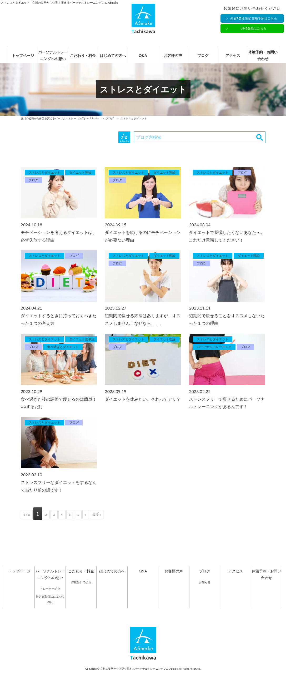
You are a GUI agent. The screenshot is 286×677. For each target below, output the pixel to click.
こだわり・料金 (81, 58)
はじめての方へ (112, 58)
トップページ (19, 58)
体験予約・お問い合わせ (266, 58)
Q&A (143, 58)
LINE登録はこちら (254, 29)
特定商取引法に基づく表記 (50, 605)
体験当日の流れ (81, 588)
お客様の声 (173, 58)
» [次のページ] (85, 520)
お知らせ (204, 588)
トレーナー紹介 (50, 594)
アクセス (235, 58)
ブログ (204, 58)
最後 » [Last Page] (96, 520)
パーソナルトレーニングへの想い (50, 58)
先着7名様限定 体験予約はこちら (253, 19)
